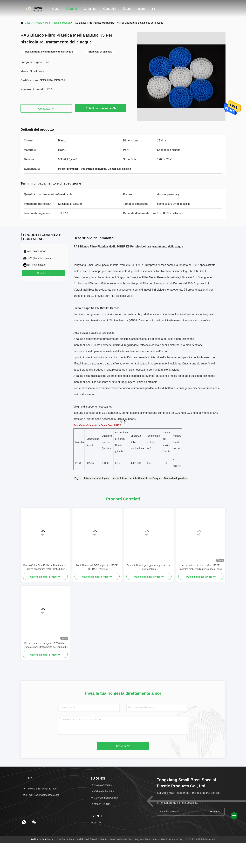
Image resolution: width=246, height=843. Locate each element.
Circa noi (90, 8)
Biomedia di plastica (175, 478)
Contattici (109, 8)
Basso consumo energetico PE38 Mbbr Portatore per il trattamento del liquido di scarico (45, 645)
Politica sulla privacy (42, 839)
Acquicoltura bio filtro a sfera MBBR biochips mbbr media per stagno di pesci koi (201, 567)
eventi (127, 8)
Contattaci (46, 108)
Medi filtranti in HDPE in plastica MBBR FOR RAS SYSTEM (97, 567)
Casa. (28, 22)
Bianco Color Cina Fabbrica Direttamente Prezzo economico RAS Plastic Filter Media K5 (45, 567)
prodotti (38, 22)
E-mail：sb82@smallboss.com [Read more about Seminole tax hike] (41, 795)
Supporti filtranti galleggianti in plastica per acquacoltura (149, 567)
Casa (55, 8)
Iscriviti (214, 811)
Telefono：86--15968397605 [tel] (40, 788)
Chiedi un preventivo (101, 108)
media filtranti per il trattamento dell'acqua (136, 478)
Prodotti (71, 8)
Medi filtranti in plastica (58, 22)
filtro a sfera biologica (96, 478)
